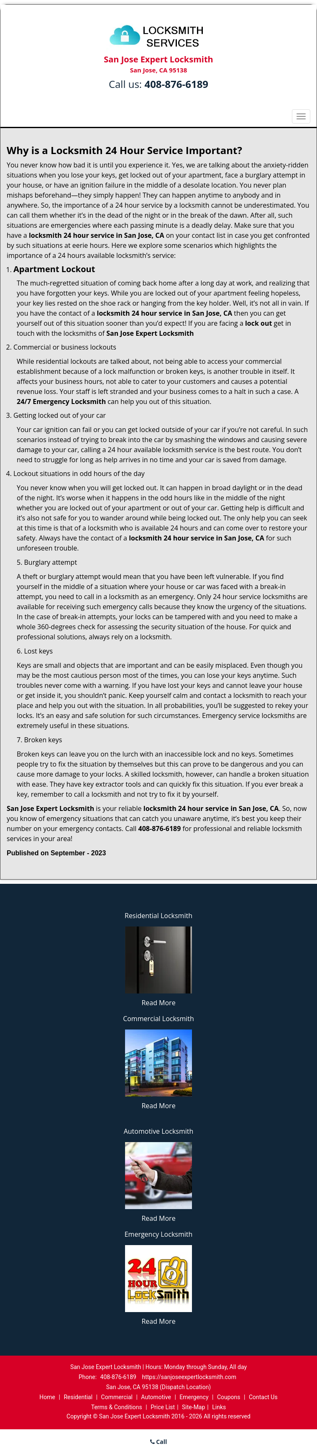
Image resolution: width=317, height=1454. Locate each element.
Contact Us (263, 1397)
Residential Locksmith (158, 915)
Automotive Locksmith (159, 1131)
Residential (78, 1397)
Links (219, 1407)
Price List (163, 1407)
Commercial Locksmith (158, 1018)
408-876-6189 (176, 84)
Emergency (193, 1397)
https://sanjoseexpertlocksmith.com (189, 1377)
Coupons (228, 1397)
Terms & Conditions (116, 1407)
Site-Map (193, 1407)
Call (158, 1442)
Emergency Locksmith (159, 1234)
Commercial (117, 1397)
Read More (158, 1002)
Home (47, 1397)
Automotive (156, 1397)
